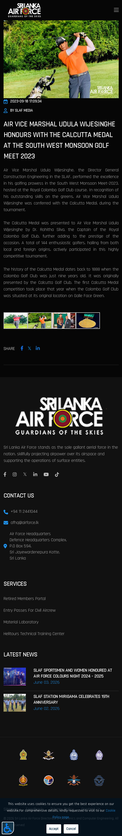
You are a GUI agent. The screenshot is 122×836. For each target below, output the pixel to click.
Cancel (71, 829)
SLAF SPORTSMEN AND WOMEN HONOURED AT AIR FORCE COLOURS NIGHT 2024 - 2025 (72, 673)
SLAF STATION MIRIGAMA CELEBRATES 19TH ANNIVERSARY (71, 699)
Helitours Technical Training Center (34, 634)
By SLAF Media (18, 110)
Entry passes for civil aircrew (30, 610)
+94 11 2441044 (24, 511)
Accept (54, 829)
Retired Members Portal (25, 599)
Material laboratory (21, 622)
